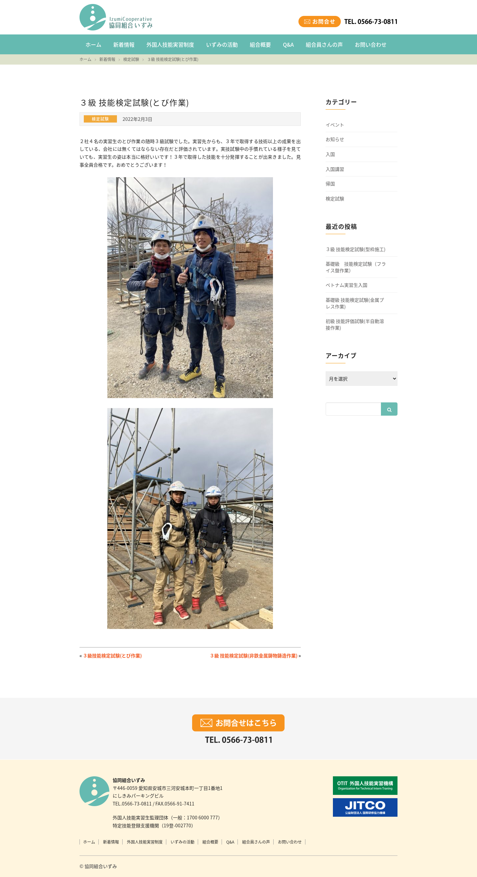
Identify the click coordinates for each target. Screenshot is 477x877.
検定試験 (335, 198)
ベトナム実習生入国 (346, 285)
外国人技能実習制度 (170, 44)
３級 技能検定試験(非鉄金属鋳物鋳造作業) (253, 655)
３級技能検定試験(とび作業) (112, 655)
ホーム (93, 44)
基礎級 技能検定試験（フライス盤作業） (356, 267)
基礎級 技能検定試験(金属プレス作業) (355, 303)
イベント (335, 125)
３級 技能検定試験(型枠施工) (356, 249)
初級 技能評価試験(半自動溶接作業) (355, 324)
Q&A (288, 44)
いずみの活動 (222, 44)
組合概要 (260, 44)
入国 (330, 154)
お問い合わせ (371, 44)
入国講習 (335, 169)
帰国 (330, 184)
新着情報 (123, 44)
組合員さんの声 (324, 44)
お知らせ (335, 139)
